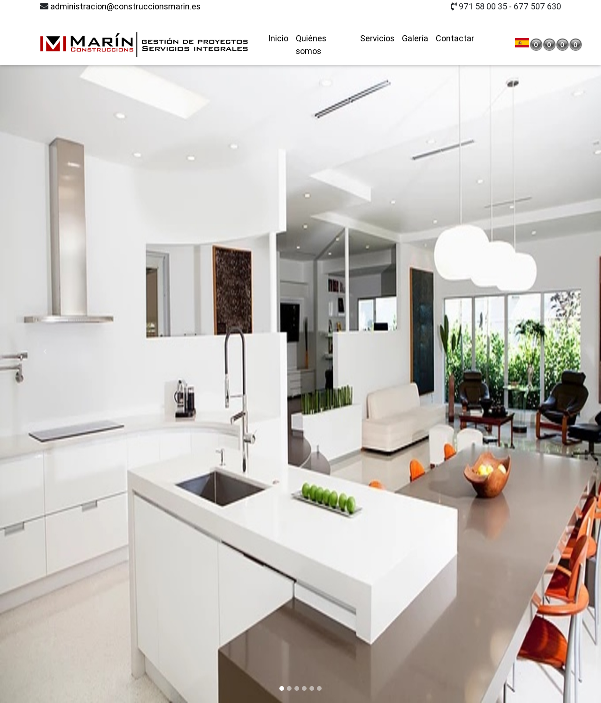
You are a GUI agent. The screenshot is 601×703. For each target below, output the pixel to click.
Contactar (455, 23)
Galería (415, 23)
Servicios (377, 23)
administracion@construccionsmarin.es (125, 6)
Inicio (278, 23)
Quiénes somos (311, 30)
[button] (45, 351)
